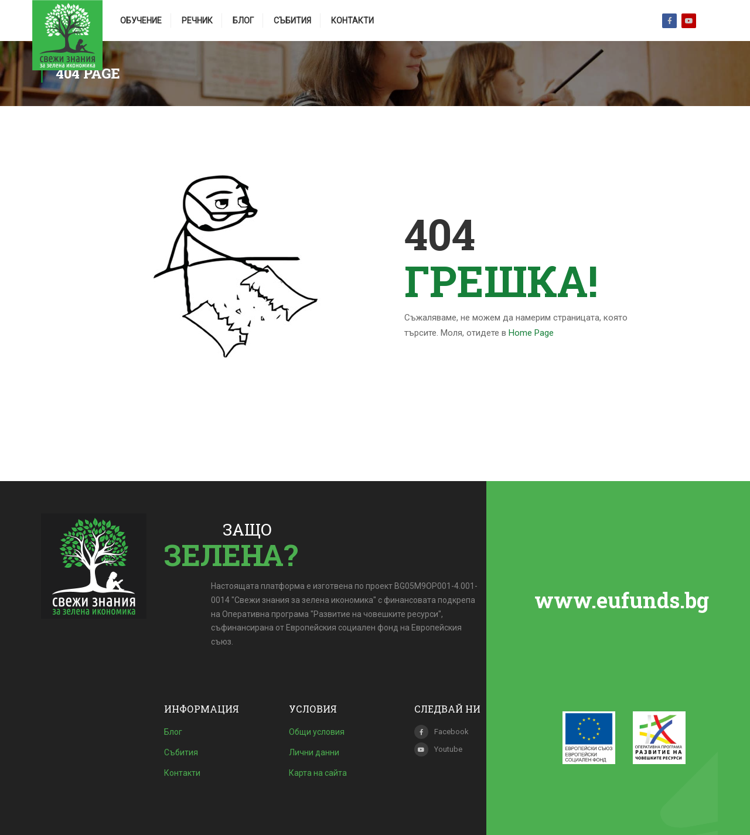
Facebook (669, 20)
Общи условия (317, 732)
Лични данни (314, 752)
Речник (197, 20)
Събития (292, 20)
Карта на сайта (318, 773)
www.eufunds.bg (621, 600)
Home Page (531, 333)
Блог (243, 20)
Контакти (352, 20)
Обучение (141, 20)
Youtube (688, 20)
